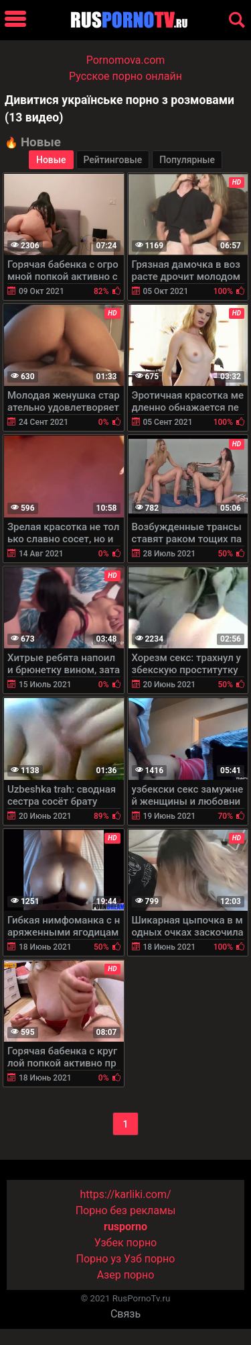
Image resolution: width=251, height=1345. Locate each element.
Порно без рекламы (126, 1210)
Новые (51, 159)
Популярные (187, 159)
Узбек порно (125, 1242)
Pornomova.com (125, 60)
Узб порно (149, 1258)
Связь (125, 1313)
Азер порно (126, 1274)
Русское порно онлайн (125, 76)
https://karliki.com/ (125, 1194)
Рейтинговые (113, 159)
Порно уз (99, 1258)
